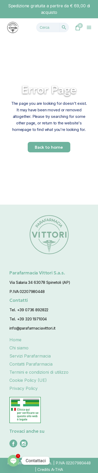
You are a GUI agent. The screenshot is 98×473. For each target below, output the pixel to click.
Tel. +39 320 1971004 (28, 318)
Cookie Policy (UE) (28, 380)
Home (15, 339)
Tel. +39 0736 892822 (28, 309)
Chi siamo (18, 347)
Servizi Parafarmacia (30, 356)
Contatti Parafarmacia (31, 364)
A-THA (57, 469)
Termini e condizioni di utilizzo (38, 372)
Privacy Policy (23, 388)
